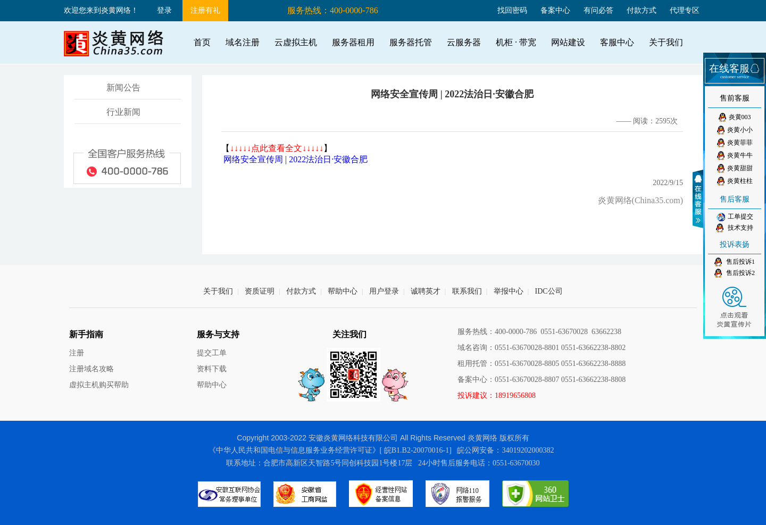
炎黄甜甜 (735, 168)
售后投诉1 (734, 261)
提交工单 (212, 353)
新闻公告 (123, 87)
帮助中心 (342, 291)
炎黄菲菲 (735, 142)
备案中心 (555, 10)
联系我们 (467, 291)
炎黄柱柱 (735, 181)
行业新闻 (123, 111)
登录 (164, 10)
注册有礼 (205, 10)
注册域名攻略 (91, 369)
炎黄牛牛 (735, 155)
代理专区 (685, 10)
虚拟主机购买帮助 (99, 385)
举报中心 (508, 291)
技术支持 (734, 227)
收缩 (699, 199)
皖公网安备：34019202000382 (505, 450)
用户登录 (384, 291)
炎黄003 (735, 117)
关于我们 (218, 291)
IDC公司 (549, 291)
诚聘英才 (425, 291)
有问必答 (598, 10)
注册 (76, 353)
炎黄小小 (735, 130)
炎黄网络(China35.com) (640, 200)
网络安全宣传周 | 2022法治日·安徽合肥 (295, 159)
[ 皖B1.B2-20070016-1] (416, 450)
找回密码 (512, 10)
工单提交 (735, 217)
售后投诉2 (734, 273)
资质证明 (259, 291)
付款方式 (641, 10)
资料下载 (212, 369)
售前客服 (735, 98)
